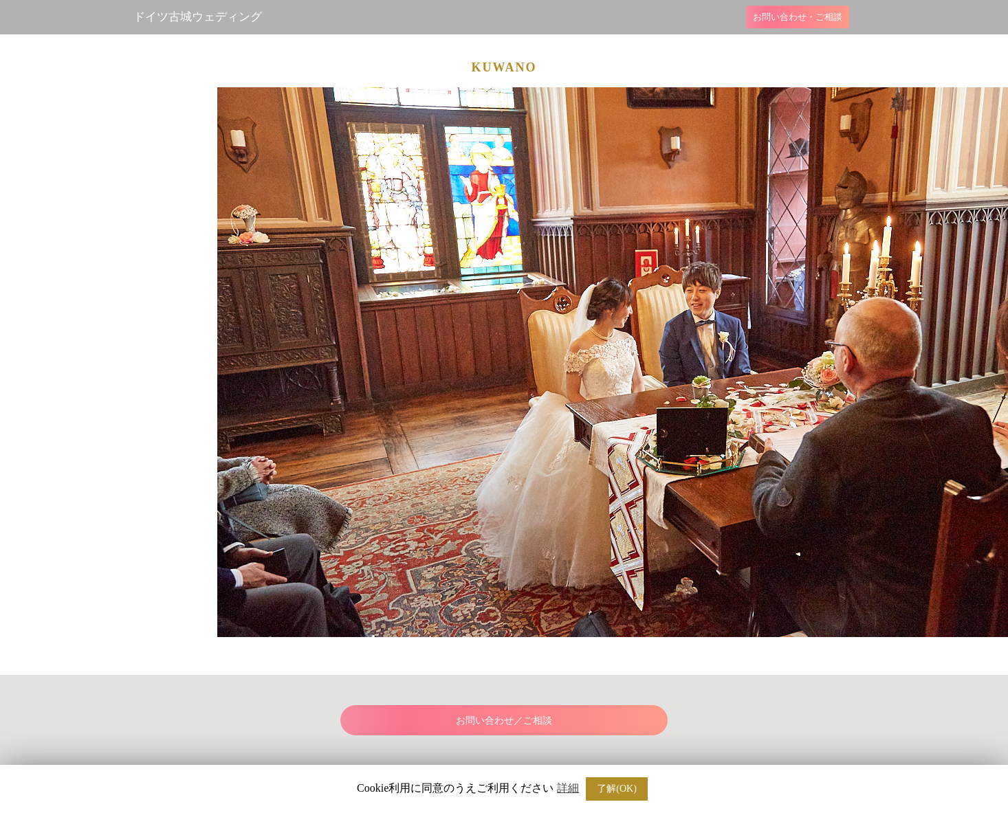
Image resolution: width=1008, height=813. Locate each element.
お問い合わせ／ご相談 (504, 720)
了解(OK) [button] (617, 788)
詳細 (568, 788)
